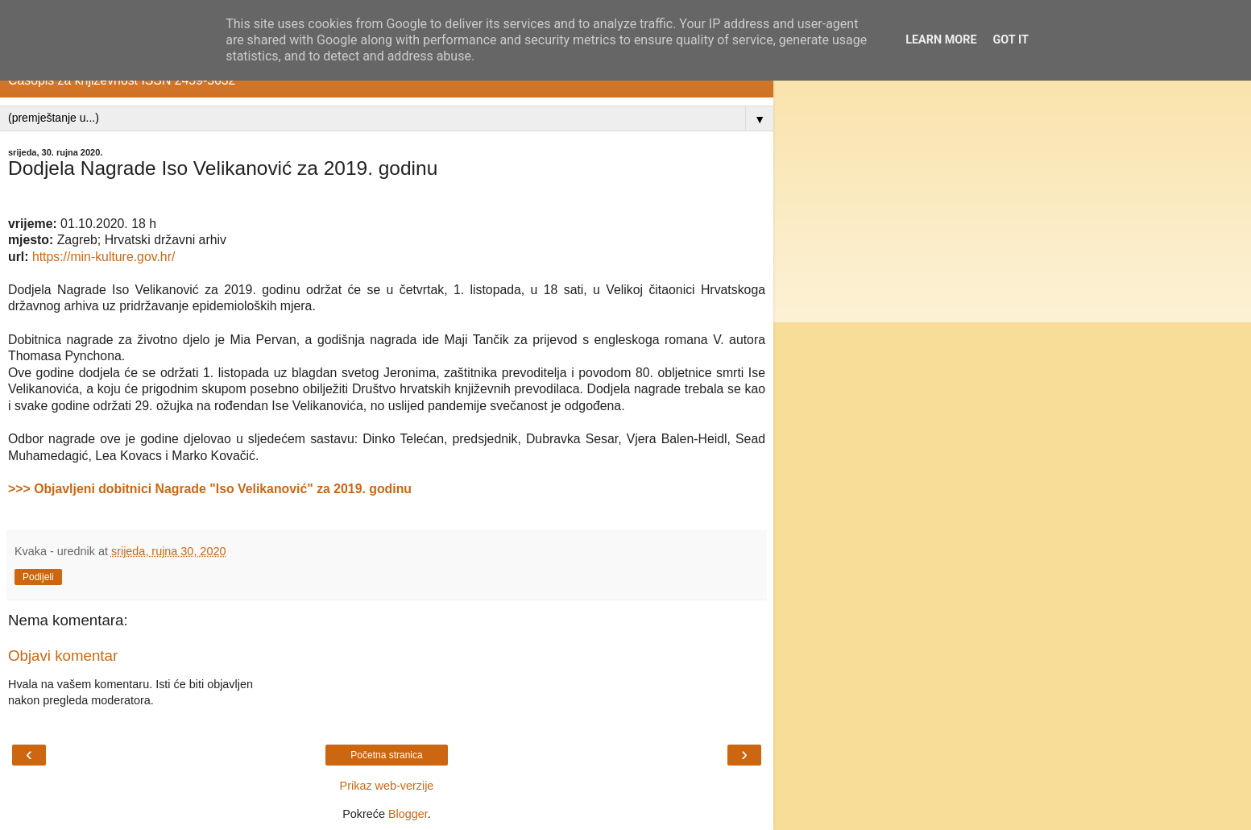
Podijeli (38, 577)
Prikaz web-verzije (387, 785)
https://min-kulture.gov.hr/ (103, 257)
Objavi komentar (63, 655)
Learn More (940, 40)
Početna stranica (386, 755)
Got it (1011, 40)
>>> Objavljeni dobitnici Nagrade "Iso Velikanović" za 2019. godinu (210, 489)
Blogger (408, 813)
